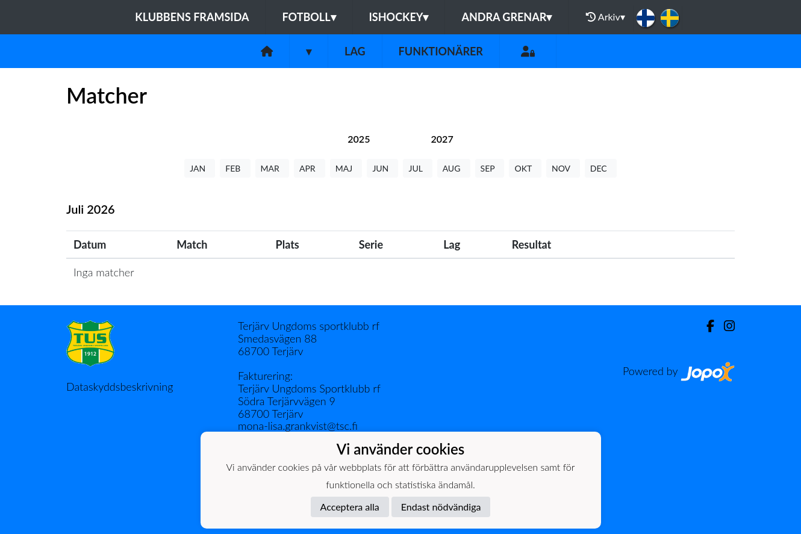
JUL (417, 168)
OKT (525, 168)
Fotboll (308, 16)
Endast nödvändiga (441, 506)
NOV (563, 168)
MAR (272, 168)
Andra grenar (506, 16)
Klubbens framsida (192, 16)
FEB (235, 168)
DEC (600, 168)
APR (309, 168)
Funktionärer (441, 51)
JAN (200, 168)
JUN (382, 168)
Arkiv (605, 17)
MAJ (346, 168)
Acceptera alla (349, 506)
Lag (355, 51)
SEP (490, 168)
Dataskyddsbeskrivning (119, 386)
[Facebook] (705, 326)
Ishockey (399, 16)
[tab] (358, 138)
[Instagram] (724, 326)
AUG (454, 168)
